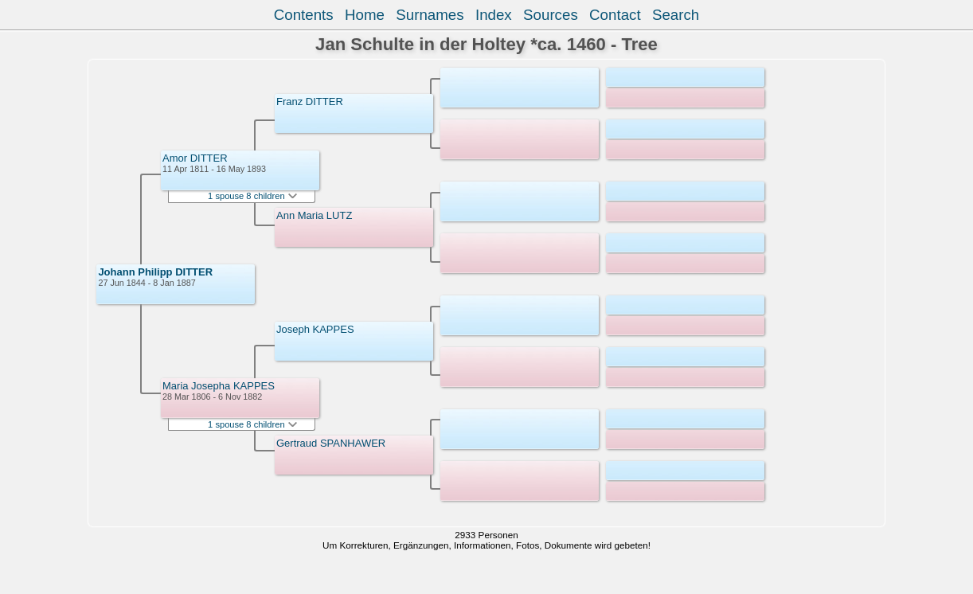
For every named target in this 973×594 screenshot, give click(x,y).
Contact (615, 14)
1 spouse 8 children (252, 196)
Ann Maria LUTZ (314, 215)
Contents (304, 14)
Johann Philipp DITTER (155, 272)
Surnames (429, 14)
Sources (550, 14)
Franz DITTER (309, 101)
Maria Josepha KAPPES (218, 386)
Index (493, 14)
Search (675, 14)
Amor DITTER (195, 158)
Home (365, 14)
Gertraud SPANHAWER (330, 443)
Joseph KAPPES (315, 329)
